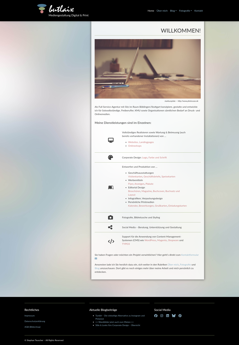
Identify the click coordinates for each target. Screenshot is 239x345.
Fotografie (184, 10)
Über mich (162, 10)
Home (151, 10)
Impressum (30, 315)
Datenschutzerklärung (35, 321)
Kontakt (198, 10)
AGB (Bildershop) (33, 327)
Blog (172, 10)
